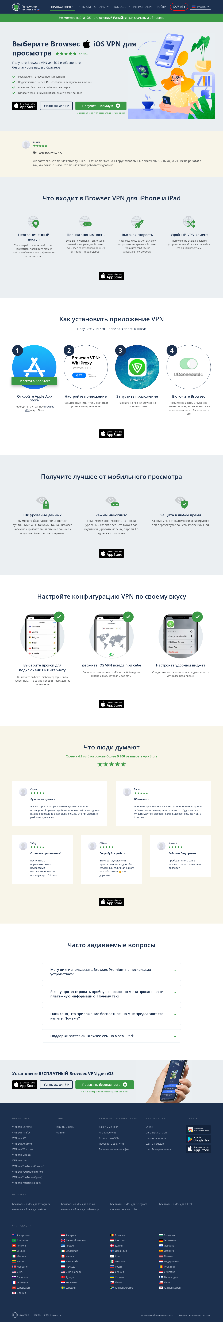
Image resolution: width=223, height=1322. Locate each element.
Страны (100, 7)
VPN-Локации (22, 1225)
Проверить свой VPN (111, 1143)
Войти (161, 7)
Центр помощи (155, 1143)
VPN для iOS (19, 1138)
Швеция (68, 1287)
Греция (68, 1245)
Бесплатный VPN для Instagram (31, 1204)
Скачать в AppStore (24, 106)
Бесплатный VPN (109, 1138)
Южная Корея (170, 1287)
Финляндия (168, 1277)
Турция (68, 1277)
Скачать (179, 7)
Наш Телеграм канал (158, 1149)
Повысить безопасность (101, 1085)
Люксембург (70, 1261)
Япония (19, 1293)
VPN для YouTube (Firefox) (27, 1171)
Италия (19, 1256)
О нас (149, 1126)
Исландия (118, 1250)
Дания (116, 1245)
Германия (167, 1240)
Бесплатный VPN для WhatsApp (80, 1209)
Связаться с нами (156, 1132)
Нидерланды (169, 1261)
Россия (116, 1266)
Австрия (68, 1235)
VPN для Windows (22, 1149)
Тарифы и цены (65, 1126)
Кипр (115, 1256)
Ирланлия (69, 1250)
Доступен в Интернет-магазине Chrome (198, 1129)
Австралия (21, 1235)
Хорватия (69, 1282)
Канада (68, 1256)
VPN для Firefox (21, 1132)
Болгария (167, 1235)
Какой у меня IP (108, 1126)
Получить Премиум (97, 106)
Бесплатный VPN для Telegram (128, 1204)
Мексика (117, 1261)
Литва (18, 1261)
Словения (20, 1277)
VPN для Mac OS (21, 1154)
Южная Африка (121, 1287)
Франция (20, 1282)
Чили (164, 1282)
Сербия (117, 1271)
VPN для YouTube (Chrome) (28, 1166)
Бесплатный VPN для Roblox (78, 1204)
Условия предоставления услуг (195, 1314)
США (17, 1271)
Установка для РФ (56, 106)
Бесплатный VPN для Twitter (29, 1209)
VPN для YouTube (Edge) (26, 1182)
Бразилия (20, 1240)
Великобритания (73, 1240)
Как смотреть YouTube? (124, 1209)
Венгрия (117, 1240)
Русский (199, 6)
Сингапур (167, 1271)
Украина (117, 1277)
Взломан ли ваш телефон (114, 1149)
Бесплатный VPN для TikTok (175, 1204)
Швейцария (21, 1287)
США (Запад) (71, 1271)
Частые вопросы (156, 1138)
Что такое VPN (107, 1132)
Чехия (116, 1282)
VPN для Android (22, 1143)
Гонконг (19, 1245)
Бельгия (117, 1235)
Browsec (27, 7)
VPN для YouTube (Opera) (27, 1177)
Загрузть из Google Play (198, 1139)
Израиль (166, 1245)
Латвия (166, 1256)
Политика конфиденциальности (156, 1314)
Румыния (167, 1266)
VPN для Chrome (22, 1126)
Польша (68, 1266)
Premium (84, 7)
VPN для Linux (20, 1160)
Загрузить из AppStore (198, 1149)
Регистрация (143, 7)
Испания (167, 1250)
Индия (18, 1250)
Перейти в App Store (34, 381)
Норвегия (20, 1266)
